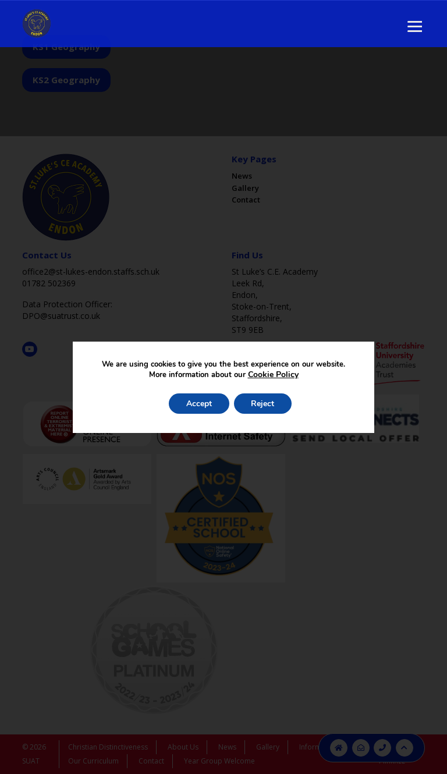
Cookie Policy (273, 374)
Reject (263, 403)
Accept (199, 403)
